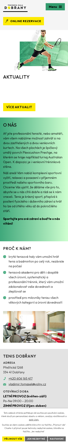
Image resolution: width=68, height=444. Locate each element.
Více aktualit (19, 107)
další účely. (34, 419)
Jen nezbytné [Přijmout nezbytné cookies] (36, 439)
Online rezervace (23, 21)
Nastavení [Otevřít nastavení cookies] (57, 439)
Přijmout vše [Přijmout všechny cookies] (13, 439)
